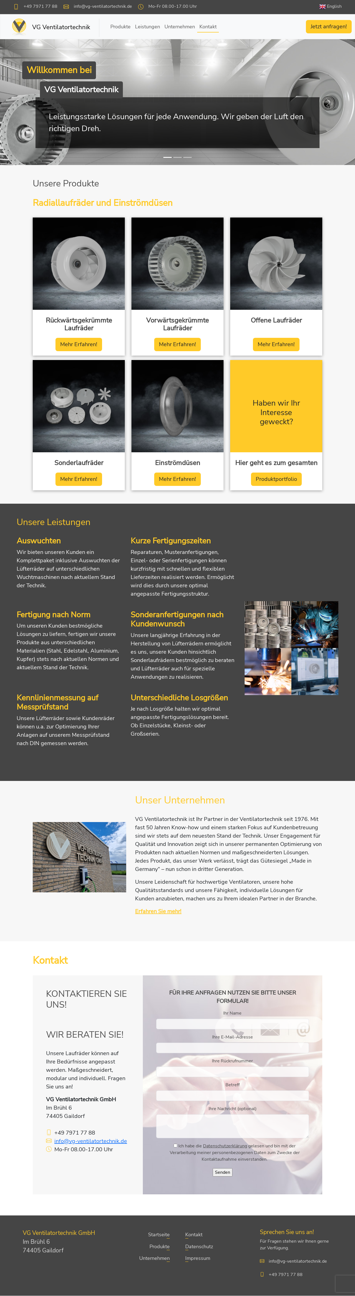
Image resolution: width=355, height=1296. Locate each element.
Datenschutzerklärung (225, 1146)
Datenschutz (199, 1246)
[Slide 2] (177, 157)
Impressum (197, 1258)
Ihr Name (232, 1013)
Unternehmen (179, 26)
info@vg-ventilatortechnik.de (103, 6)
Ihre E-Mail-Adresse (232, 1037)
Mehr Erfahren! (78, 344)
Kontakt (208, 26)
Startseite (159, 1235)
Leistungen (147, 26)
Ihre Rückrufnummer (232, 1061)
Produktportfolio (276, 479)
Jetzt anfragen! (329, 26)
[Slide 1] (167, 157)
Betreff (232, 1085)
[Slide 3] (187, 157)
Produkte (120, 26)
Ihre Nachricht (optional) (233, 1109)
